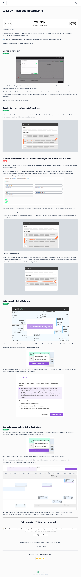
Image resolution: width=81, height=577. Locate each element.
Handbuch (25, 100)
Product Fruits (44, 574)
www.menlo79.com (40, 546)
